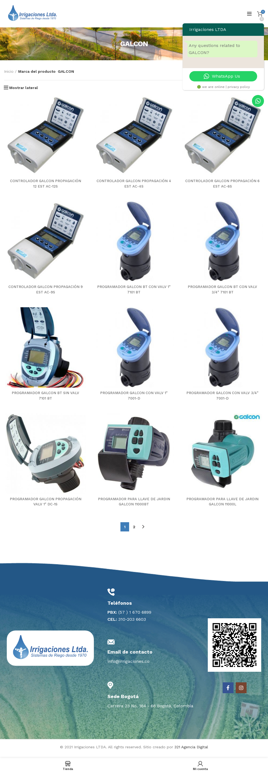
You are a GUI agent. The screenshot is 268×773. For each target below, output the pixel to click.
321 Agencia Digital (191, 750)
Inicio (9, 71)
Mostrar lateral (23, 88)
